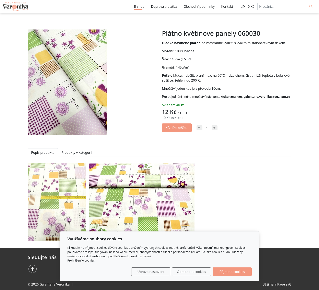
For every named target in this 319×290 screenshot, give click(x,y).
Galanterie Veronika (54, 284)
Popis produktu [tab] (43, 152)
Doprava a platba (164, 6)
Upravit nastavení (150, 271)
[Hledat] (311, 6)
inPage (279, 284)
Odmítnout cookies (191, 271)
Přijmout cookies (232, 271)
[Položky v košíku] (243, 6)
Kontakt (227, 6)
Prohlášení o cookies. (81, 260)
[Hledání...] (282, 6)
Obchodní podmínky (199, 6)
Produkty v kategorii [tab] (76, 152)
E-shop (139, 6)
